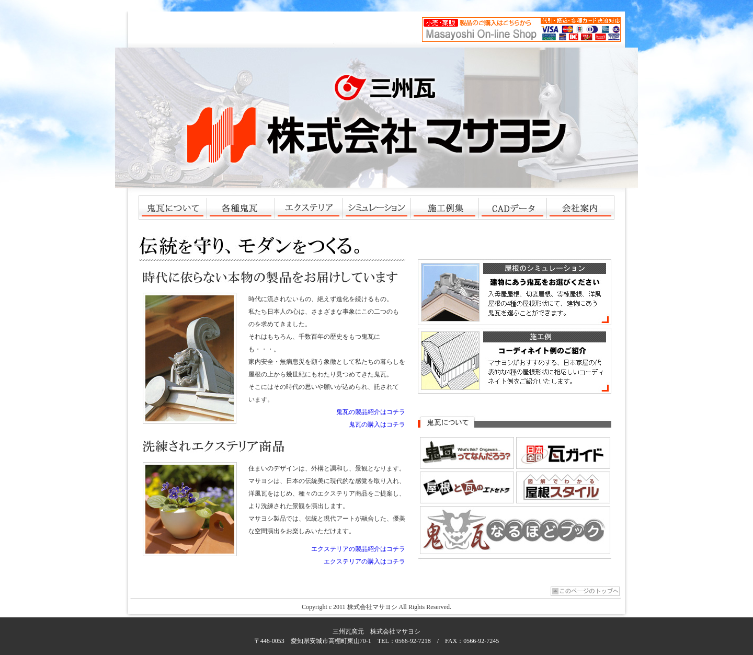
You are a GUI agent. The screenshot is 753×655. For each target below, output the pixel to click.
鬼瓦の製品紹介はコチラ (370, 412)
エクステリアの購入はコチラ (364, 561)
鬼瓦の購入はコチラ (377, 424)
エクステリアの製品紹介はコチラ (358, 549)
